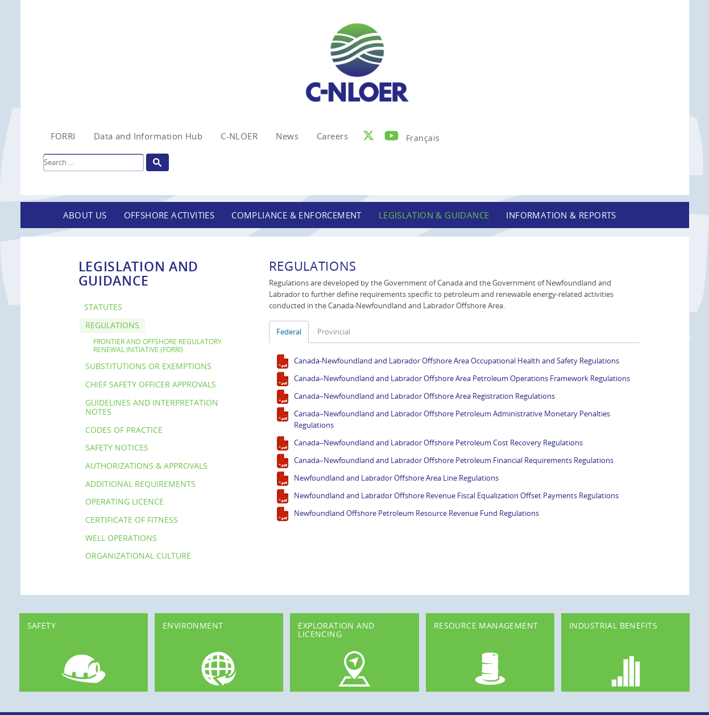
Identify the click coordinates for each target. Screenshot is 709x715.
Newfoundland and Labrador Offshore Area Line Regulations (396, 478)
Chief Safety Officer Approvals (150, 384)
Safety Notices (116, 447)
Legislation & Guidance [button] (434, 215)
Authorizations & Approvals (146, 465)
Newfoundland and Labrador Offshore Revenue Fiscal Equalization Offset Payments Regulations (456, 495)
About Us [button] (85, 215)
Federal (288, 331)
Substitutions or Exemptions (148, 366)
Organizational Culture (138, 555)
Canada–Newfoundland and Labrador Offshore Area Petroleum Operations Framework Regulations (462, 378)
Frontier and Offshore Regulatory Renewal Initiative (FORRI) (157, 345)
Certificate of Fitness (131, 519)
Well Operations (121, 537)
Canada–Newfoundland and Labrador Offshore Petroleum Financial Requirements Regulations (453, 460)
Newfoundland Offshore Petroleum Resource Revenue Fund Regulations (416, 513)
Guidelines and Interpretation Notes (151, 407)
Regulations (112, 325)
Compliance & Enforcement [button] (296, 215)
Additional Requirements (140, 483)
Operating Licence (124, 501)
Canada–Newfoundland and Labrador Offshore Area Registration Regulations (424, 396)
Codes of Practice (124, 429)
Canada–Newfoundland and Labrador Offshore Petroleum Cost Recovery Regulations (438, 442)
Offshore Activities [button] (169, 215)
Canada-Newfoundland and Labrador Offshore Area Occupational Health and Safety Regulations (456, 361)
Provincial (333, 331)
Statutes (103, 306)
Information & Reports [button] (561, 215)
